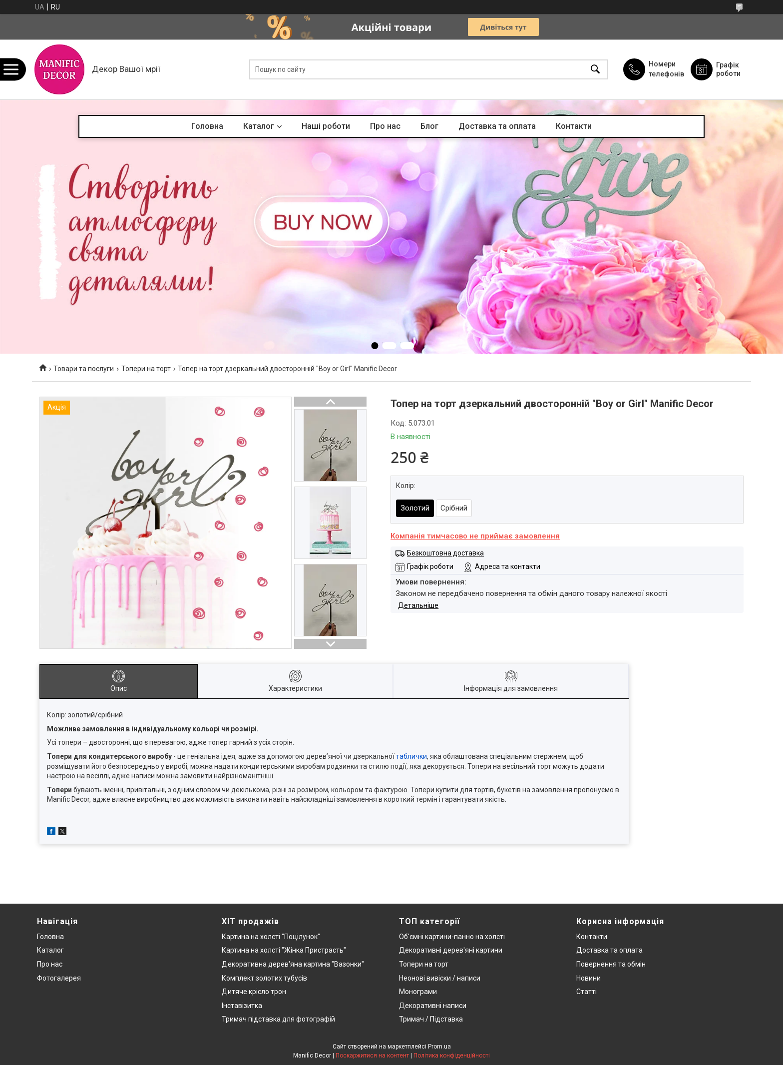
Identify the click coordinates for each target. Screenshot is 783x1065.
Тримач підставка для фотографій (278, 1019)
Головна (207, 126)
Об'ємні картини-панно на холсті (452, 937)
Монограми (418, 992)
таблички (411, 756)
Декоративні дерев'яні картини (450, 950)
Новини (588, 978)
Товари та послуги (83, 369)
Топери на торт (146, 369)
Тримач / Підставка (431, 1019)
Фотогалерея (59, 978)
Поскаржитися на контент (372, 1055)
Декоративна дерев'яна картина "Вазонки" (293, 964)
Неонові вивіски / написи (439, 978)
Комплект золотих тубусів (264, 978)
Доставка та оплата (497, 126)
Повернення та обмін (611, 964)
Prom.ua (439, 1046)
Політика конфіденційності (451, 1055)
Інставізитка (242, 1006)
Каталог (258, 126)
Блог (429, 126)
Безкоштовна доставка (445, 553)
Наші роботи (326, 126)
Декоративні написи (432, 1006)
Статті (586, 992)
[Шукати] (595, 69)
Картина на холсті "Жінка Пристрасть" (284, 950)
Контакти (574, 126)
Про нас (385, 126)
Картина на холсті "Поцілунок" (271, 937)
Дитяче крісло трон (254, 992)
